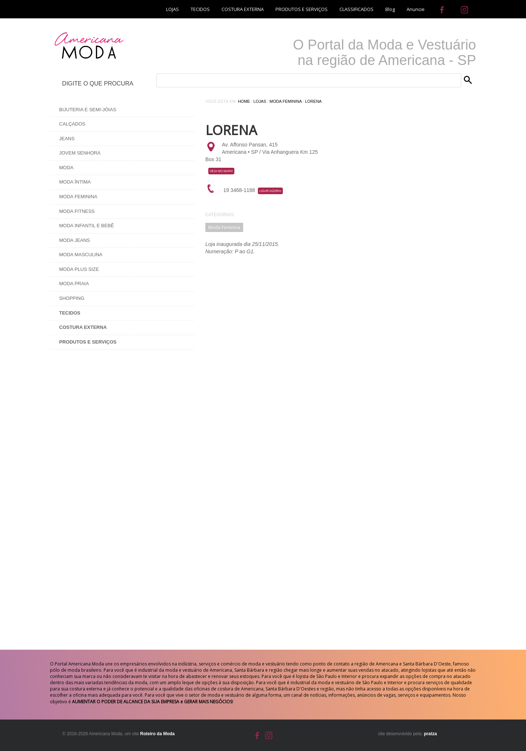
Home (244, 101)
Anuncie (416, 9)
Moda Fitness (77, 211)
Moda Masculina (80, 254)
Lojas (259, 101)
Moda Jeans (74, 240)
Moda (66, 167)
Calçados (72, 124)
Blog (390, 9)
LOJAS (172, 9)
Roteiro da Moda (157, 733)
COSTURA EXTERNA (242, 9)
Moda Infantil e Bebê (86, 225)
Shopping (71, 298)
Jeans (67, 138)
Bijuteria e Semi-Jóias (87, 109)
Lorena (313, 101)
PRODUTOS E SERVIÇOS (301, 9)
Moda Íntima (75, 182)
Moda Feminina (78, 196)
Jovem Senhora (80, 153)
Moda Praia (74, 283)
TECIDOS (200, 9)
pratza (430, 733)
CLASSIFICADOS (356, 9)
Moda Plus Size (79, 269)
